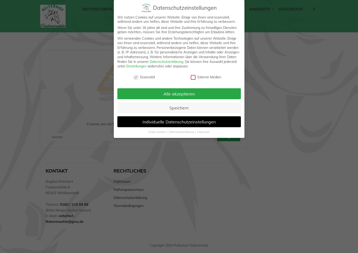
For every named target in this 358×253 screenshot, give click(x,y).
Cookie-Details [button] (157, 132)
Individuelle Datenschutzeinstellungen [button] (179, 121)
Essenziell (144, 77)
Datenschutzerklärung (166, 62)
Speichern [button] (179, 107)
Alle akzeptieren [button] (179, 93)
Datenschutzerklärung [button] (182, 132)
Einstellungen (136, 66)
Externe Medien (206, 77)
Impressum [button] (203, 132)
